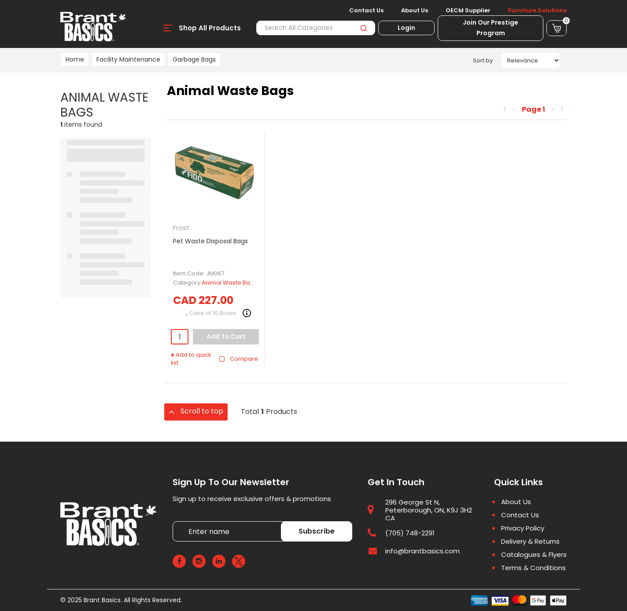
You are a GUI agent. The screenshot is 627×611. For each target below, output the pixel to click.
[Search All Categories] (315, 28)
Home (75, 59)
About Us (414, 11)
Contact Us (366, 11)
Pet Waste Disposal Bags (210, 241)
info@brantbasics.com (422, 551)
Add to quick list (191, 359)
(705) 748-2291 (410, 533)
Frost (181, 227)
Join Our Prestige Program (490, 27)
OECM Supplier (468, 11)
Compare (238, 359)
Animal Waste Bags (229, 282)
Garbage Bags (194, 59)
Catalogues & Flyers (534, 554)
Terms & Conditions (533, 567)
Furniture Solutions (537, 11)
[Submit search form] (363, 28)
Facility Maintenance (128, 59)
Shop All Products (210, 28)
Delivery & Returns (530, 541)
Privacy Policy (522, 528)
